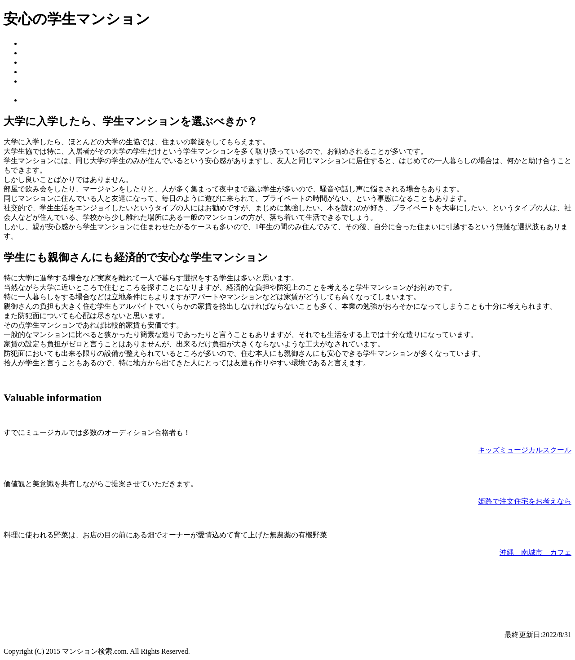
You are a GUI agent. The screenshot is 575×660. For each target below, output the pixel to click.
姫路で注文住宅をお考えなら (524, 501)
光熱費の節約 (43, 81)
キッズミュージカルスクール (524, 450)
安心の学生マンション (57, 43)
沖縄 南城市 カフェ (535, 552)
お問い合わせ (43, 100)
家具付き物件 (43, 71)
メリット (36, 53)
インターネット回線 (54, 62)
